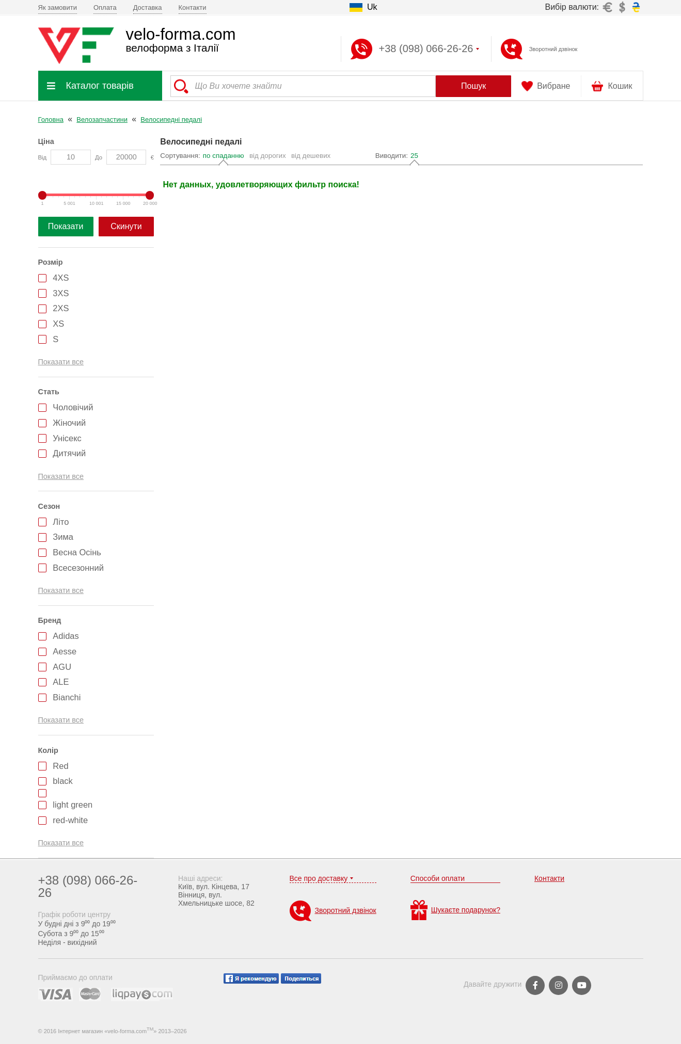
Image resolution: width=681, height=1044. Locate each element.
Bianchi (67, 697)
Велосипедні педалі (171, 119)
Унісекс (67, 438)
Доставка (147, 7)
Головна (51, 119)
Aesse (64, 651)
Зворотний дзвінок (553, 49)
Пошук (473, 86)
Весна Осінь (77, 552)
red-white (70, 820)
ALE (61, 681)
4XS (61, 277)
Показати (66, 226)
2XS (61, 308)
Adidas (65, 635)
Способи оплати (437, 878)
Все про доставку (319, 878)
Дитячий (69, 453)
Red (60, 765)
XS (58, 323)
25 (414, 155)
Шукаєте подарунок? (455, 910)
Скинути (126, 226)
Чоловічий (73, 407)
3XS (61, 293)
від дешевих (310, 155)
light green (72, 804)
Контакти (193, 7)
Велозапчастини (102, 119)
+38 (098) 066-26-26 (88, 886)
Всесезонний (78, 567)
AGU (62, 666)
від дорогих (267, 155)
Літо (61, 521)
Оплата (105, 7)
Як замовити (57, 7)
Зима (63, 536)
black (62, 780)
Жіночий (69, 422)
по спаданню (223, 155)
